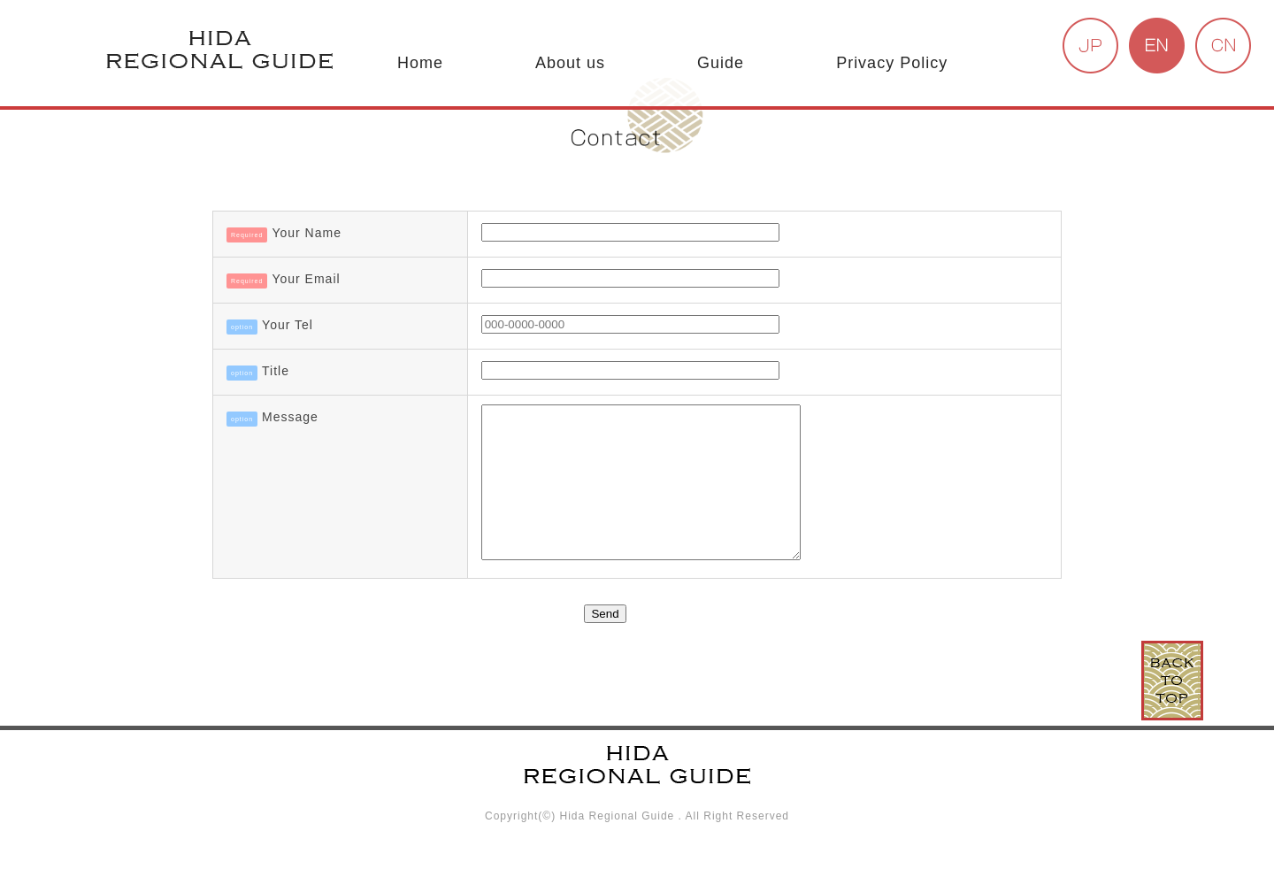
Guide (720, 63)
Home (420, 63)
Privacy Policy (892, 63)
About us (570, 63)
